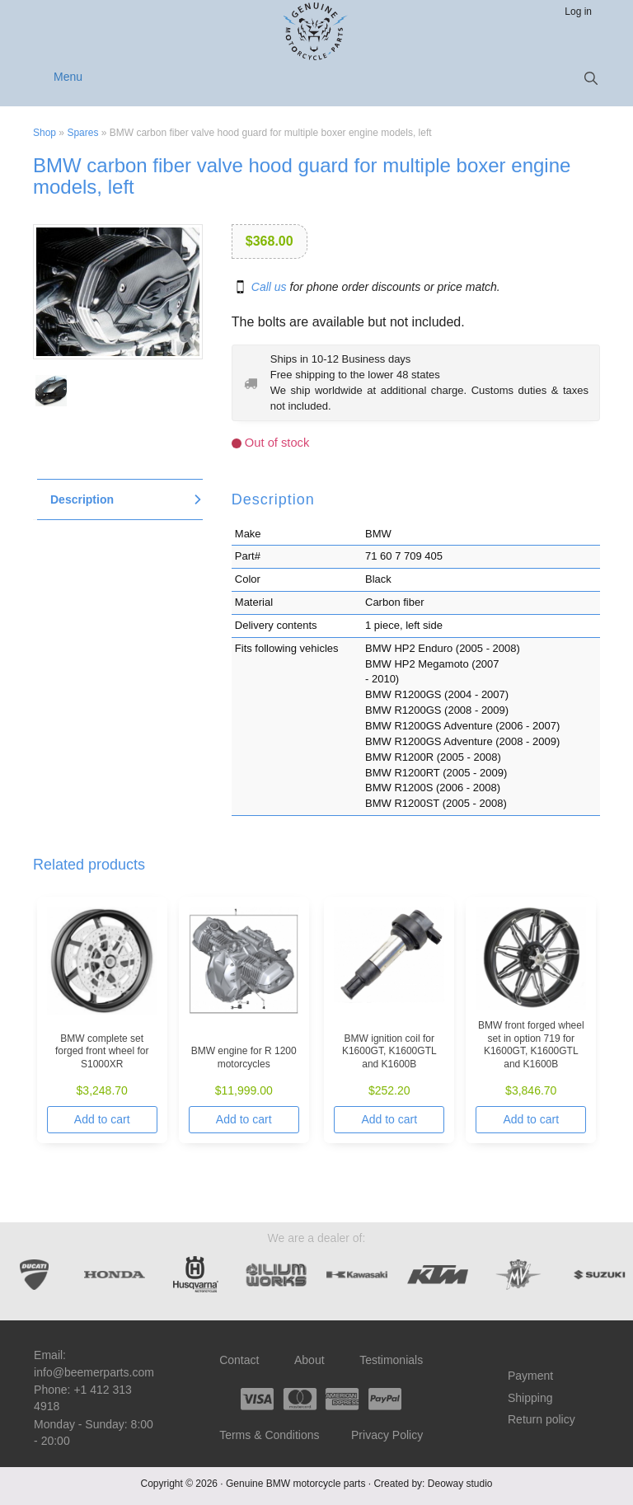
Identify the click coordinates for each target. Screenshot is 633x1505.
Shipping (530, 1397)
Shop (44, 132)
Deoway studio (460, 1483)
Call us (269, 286)
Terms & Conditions (269, 1435)
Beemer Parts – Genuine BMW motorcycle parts (317, 31)
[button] (591, 78)
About (309, 1360)
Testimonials (391, 1360)
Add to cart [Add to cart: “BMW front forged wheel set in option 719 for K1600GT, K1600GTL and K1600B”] (531, 1119)
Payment (530, 1375)
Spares (82, 132)
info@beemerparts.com (94, 1372)
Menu (68, 76)
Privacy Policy (387, 1435)
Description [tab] (82, 499)
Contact (239, 1360)
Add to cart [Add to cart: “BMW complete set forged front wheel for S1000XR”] (102, 1119)
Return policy (541, 1419)
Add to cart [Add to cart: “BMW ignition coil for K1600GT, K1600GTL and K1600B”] (389, 1119)
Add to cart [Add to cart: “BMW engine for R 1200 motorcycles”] (244, 1119)
